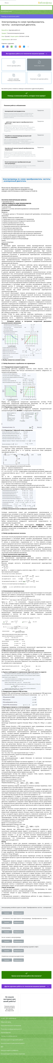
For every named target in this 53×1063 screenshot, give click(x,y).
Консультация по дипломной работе (13, 1043)
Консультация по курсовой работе (12, 1040)
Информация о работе (18, 913)
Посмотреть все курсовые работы (39, 79)
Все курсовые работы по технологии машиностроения (25, 53)
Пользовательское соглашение (11, 1025)
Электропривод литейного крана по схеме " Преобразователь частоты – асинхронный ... (26, 908)
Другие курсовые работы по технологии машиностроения (25, 986)
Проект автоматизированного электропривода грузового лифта (20, 946)
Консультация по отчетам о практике (13, 1054)
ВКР (2, 1047)
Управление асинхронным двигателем (13, 956)
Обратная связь (6, 1022)
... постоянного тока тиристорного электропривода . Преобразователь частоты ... (25, 918)
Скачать (6, 913)
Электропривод (6, 928)
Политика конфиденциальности (11, 1029)
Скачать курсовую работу (14, 65)
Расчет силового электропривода (11, 937)
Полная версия (5, 1032)
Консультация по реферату (9, 1050)
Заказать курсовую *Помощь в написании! (13, 79)
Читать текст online (39, 65)
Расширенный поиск (6, 11)
